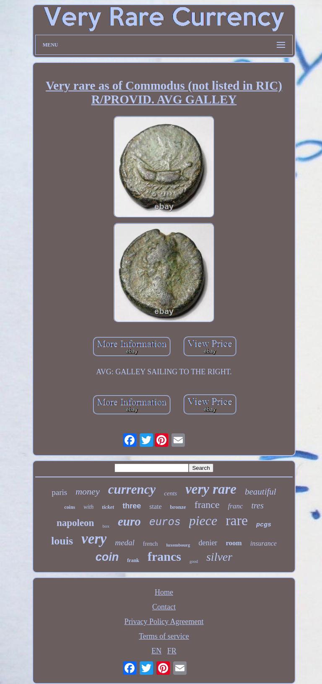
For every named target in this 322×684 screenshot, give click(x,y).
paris (59, 492)
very (93, 539)
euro (129, 521)
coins (69, 507)
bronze (178, 507)
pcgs (263, 525)
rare (237, 520)
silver (219, 556)
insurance (263, 543)
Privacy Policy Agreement (164, 621)
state (155, 506)
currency (132, 489)
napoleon (75, 523)
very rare (210, 489)
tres (257, 505)
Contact (164, 607)
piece (203, 520)
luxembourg (178, 544)
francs (164, 556)
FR (172, 651)
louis (62, 541)
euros (165, 522)
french (150, 544)
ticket (108, 507)
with (88, 507)
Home (164, 592)
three (131, 506)
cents (170, 493)
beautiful (260, 492)
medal (124, 542)
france (207, 504)
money (87, 491)
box (105, 526)
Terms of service (164, 636)
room (234, 543)
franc (235, 506)
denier (207, 543)
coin (107, 557)
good (194, 561)
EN (156, 651)
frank (133, 560)
